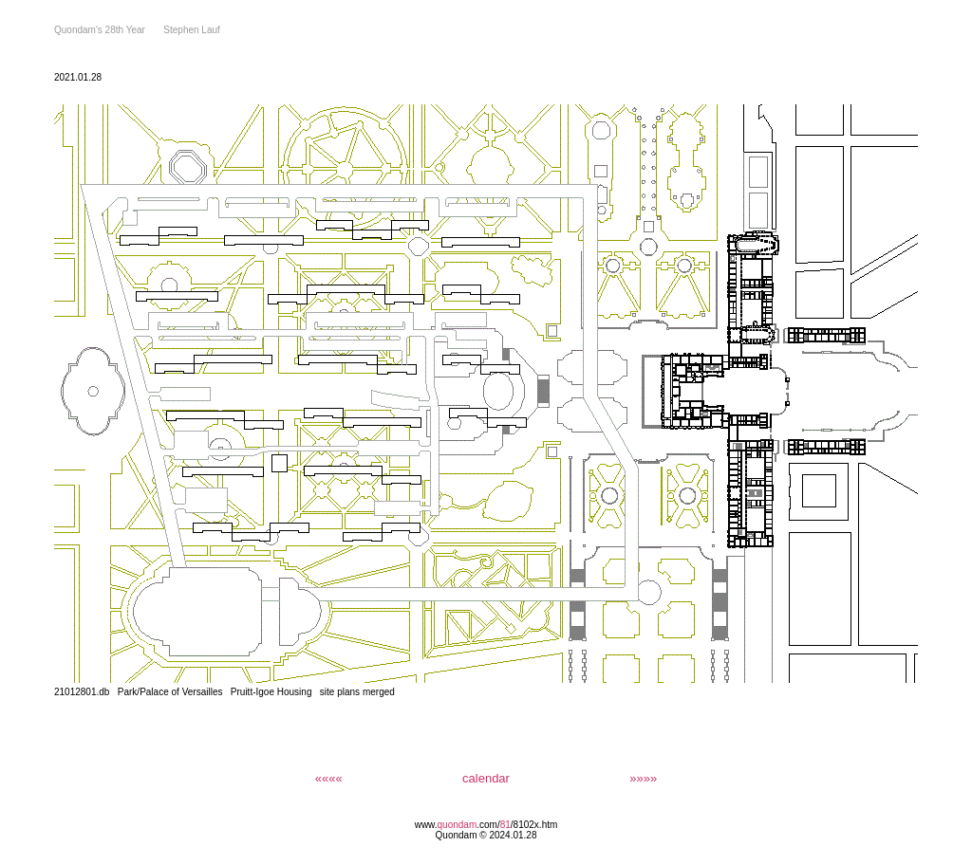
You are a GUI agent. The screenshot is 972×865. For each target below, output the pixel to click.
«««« (329, 778)
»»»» (643, 778)
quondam (457, 824)
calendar (486, 778)
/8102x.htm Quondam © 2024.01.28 (497, 829)
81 (505, 824)
